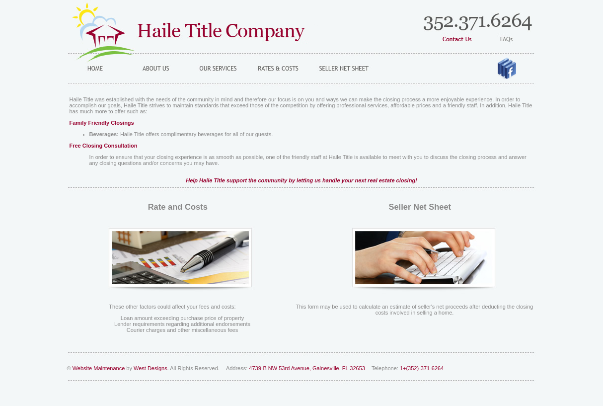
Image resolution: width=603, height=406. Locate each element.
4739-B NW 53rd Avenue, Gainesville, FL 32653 (308, 368)
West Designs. (151, 368)
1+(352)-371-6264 (422, 368)
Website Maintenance (99, 368)
